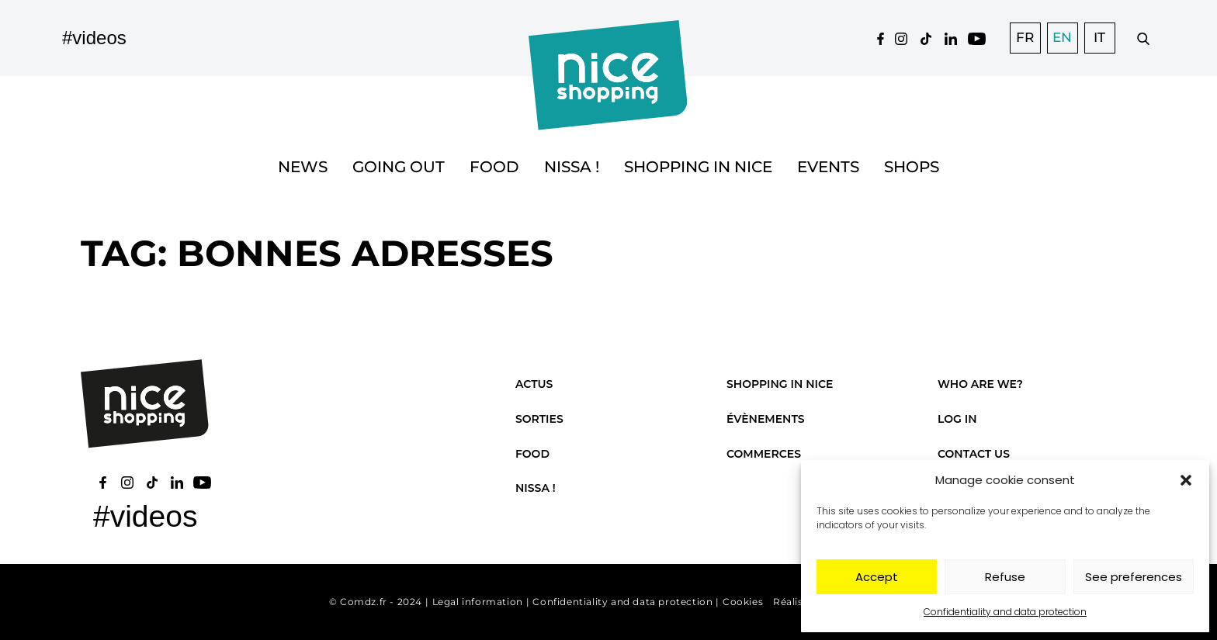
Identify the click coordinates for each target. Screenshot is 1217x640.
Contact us (974, 454)
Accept (876, 577)
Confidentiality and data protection (1005, 611)
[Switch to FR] (1025, 38)
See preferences (1133, 577)
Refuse (1005, 577)
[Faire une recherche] (1143, 38)
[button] (1186, 480)
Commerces (763, 454)
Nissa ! (571, 166)
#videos (94, 37)
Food (494, 166)
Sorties (539, 419)
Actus (534, 384)
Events (828, 166)
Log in (957, 419)
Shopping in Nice (698, 166)
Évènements (765, 419)
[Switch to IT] (1099, 38)
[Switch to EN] (1062, 38)
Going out (398, 166)
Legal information (477, 601)
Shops (911, 166)
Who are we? (980, 384)
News (303, 166)
